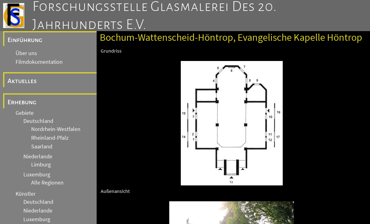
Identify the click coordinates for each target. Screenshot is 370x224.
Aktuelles (22, 80)
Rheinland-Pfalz (50, 137)
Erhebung (21, 102)
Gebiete (25, 113)
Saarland (41, 146)
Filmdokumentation (39, 61)
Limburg (41, 164)
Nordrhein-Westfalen (55, 129)
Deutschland (38, 121)
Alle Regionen (47, 182)
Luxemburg (36, 174)
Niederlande (37, 156)
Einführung (24, 39)
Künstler (26, 193)
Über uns (26, 53)
